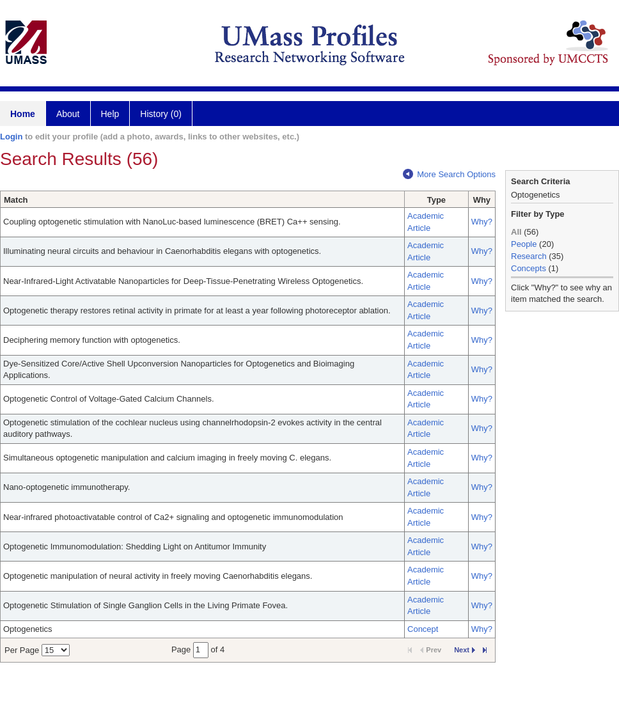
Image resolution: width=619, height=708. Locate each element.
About (68, 114)
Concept (422, 629)
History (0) (161, 114)
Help (110, 114)
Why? (481, 221)
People (524, 244)
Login (11, 136)
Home (22, 114)
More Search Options (449, 174)
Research (529, 256)
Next (464, 650)
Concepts (528, 268)
